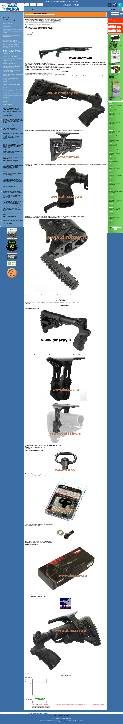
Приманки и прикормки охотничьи (9, 186)
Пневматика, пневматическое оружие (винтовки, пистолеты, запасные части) (12, 152)
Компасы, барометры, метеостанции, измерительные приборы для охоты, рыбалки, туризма (12, 209)
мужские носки (63, 722)
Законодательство (53, 9)
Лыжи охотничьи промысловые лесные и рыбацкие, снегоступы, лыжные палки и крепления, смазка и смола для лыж (13, 183)
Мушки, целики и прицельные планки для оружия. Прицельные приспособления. (13, 218)
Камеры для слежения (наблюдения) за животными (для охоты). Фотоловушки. (13, 174)
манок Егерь (32, 15)
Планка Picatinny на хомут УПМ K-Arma (113, 64)
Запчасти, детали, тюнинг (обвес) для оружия (11, 27)
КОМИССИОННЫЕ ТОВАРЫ (8, 225)
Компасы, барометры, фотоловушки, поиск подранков (12, 93)
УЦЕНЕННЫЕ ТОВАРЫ (7, 223)
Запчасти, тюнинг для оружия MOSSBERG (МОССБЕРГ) (13, 49)
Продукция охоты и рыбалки (8, 104)
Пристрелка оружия (6, 76)
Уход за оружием (6, 87)
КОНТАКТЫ (40, 4)
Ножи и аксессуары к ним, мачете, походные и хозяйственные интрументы (11, 71)
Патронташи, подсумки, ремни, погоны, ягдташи (11, 84)
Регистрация (33, 4)
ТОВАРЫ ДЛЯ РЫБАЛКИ (8, 115)
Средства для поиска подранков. (9, 216)
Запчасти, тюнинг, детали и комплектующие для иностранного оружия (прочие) (11, 67)
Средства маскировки (7, 26)
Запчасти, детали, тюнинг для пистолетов (10, 34)
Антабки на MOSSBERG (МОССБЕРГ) (10, 56)
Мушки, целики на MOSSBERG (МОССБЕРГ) (11, 55)
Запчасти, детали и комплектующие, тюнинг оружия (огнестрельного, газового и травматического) (11, 196)
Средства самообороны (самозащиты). (10, 160)
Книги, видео (5, 101)
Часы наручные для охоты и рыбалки (10, 135)
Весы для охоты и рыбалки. (8, 193)
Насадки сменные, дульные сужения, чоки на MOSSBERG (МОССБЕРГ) (11, 53)
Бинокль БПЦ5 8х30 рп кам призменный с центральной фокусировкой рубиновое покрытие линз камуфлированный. (113, 77)
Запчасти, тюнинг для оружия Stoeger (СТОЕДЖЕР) (12, 65)
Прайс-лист (39, 715)
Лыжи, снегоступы (6, 92)
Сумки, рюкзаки (5, 86)
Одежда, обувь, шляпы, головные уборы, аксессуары (12, 89)
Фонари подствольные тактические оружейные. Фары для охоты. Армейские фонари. (12, 199)
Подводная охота (6, 97)
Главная (26, 4)
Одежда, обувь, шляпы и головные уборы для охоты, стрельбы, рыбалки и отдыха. (12, 129)
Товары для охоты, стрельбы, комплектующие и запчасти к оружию (39, 19)
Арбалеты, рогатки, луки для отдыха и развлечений (13, 133)
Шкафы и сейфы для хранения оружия (10, 221)
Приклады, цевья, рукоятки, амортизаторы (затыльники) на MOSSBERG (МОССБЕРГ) (43, 22)
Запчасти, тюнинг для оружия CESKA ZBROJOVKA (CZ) (13, 42)
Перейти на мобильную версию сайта (61, 717)
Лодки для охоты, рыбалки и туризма (10, 212)
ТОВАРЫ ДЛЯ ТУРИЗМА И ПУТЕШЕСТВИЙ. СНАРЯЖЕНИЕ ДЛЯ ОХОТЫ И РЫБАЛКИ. (12, 117)
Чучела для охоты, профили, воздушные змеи (11, 24)
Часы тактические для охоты (8, 90)
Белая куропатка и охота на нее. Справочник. (112, 98)
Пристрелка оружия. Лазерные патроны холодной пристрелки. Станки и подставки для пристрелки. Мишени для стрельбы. (13, 176)
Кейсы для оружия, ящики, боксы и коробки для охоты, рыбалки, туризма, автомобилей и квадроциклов (12, 137)
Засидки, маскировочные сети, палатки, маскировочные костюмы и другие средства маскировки (11, 170)
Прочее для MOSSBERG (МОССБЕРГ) (10, 62)
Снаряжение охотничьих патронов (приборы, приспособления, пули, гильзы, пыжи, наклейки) (12, 192)
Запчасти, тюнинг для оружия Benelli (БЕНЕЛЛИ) (12, 63)
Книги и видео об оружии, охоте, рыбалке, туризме (13, 220)
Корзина (34, 715)
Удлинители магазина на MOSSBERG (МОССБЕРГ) (12, 58)
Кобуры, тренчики (6, 83)
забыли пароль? (115, 16)
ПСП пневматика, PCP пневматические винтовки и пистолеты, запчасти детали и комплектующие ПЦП (13, 155)
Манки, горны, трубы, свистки (8, 23)
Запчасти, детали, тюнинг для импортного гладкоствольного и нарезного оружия (10, 41)
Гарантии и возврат (43, 9)
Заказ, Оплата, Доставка (31, 9)
